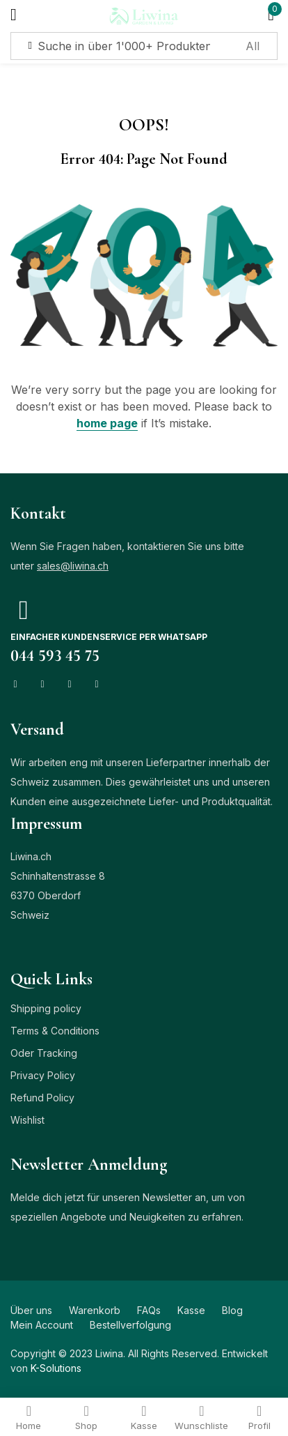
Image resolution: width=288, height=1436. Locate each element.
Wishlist (27, 1120)
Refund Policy (42, 1097)
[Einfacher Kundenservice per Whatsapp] (23, 610)
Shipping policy (45, 1008)
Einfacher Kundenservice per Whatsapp (108, 637)
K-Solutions (56, 1368)
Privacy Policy (42, 1075)
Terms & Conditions (54, 1031)
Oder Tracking (43, 1053)
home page (107, 423)
